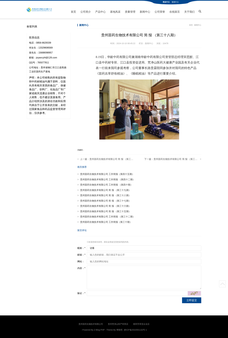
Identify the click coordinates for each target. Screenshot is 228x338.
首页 (73, 11)
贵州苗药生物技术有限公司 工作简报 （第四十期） (105, 184)
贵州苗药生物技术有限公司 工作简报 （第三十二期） (106, 216)
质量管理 (130, 11)
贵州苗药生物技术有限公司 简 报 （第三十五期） (104, 211)
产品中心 (100, 11)
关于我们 (189, 11)
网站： (80, 261)
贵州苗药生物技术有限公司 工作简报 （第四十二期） (106, 179)
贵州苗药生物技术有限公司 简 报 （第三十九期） (179, 158)
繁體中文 (175, 2)
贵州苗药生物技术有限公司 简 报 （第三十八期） (104, 195)
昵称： (81, 247)
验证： (81, 293)
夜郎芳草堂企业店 (141, 323)
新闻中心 (145, 11)
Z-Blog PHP (99, 329)
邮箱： (81, 254)
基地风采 (115, 11)
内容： (81, 267)
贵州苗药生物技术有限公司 (39, 10)
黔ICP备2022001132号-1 (135, 329)
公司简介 (85, 11)
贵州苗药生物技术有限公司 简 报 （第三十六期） (104, 205)
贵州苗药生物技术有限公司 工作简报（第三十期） (104, 221)
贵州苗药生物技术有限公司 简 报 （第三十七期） (114, 158)
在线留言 (174, 11)
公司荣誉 (160, 11)
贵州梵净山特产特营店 (118, 323)
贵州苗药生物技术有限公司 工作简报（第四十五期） (105, 173)
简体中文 (166, 2)
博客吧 (119, 329)
